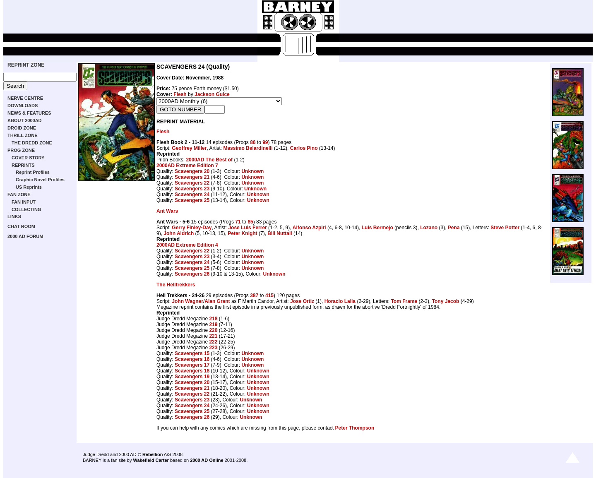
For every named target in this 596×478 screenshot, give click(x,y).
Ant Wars (167, 211)
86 (252, 142)
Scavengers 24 (192, 194)
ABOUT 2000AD (24, 120)
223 (213, 348)
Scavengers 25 (192, 200)
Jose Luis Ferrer (247, 228)
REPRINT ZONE (25, 65)
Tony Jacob (445, 301)
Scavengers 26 (192, 274)
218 (213, 319)
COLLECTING (26, 209)
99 (265, 142)
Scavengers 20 (192, 171)
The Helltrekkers (175, 285)
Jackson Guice (212, 94)
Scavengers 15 (192, 353)
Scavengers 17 (192, 365)
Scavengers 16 (192, 359)
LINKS (14, 216)
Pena (454, 228)
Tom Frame (404, 301)
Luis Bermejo (377, 228)
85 (250, 222)
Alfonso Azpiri (309, 228)
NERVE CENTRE (25, 98)
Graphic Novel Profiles (40, 179)
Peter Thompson (355, 428)
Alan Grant (217, 301)
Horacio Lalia (340, 301)
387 (254, 295)
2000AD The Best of (209, 160)
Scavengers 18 (192, 371)
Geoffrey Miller (189, 148)
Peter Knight (242, 233)
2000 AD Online (206, 460)
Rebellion (152, 454)
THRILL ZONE (22, 135)
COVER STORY (28, 157)
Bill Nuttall (279, 233)
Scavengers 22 (192, 183)
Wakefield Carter (150, 460)
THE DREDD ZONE (32, 142)
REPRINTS (23, 165)
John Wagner (187, 301)
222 (213, 342)
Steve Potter (504, 228)
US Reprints (29, 187)
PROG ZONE (21, 150)
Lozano (428, 228)
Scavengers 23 (192, 189)
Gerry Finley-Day (191, 228)
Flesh (179, 94)
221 (213, 336)
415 (269, 295)
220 (213, 330)
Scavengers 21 (192, 177)
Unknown (252, 171)
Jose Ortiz (302, 301)
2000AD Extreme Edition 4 (187, 245)
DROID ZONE (21, 127)
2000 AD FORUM (25, 236)
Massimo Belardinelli (247, 148)
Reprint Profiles (33, 172)
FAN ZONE (19, 194)
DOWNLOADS (22, 105)
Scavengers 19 (192, 377)
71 (237, 222)
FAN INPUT (24, 201)
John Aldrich (178, 233)
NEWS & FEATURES (29, 112)
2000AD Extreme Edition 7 (187, 165)
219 (213, 324)
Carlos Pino (304, 148)
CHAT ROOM (21, 226)
